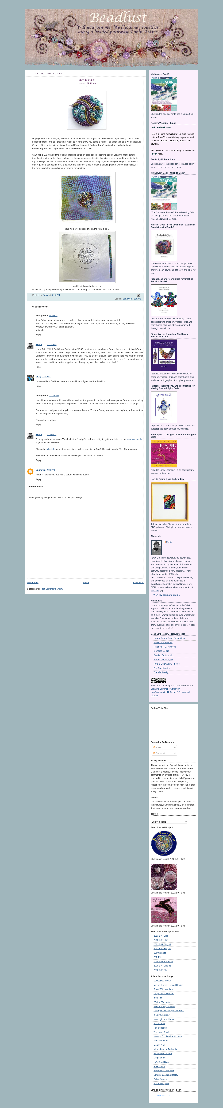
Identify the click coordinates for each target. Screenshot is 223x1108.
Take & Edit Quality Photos (167, 664)
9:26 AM (53, 315)
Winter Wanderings (163, 1002)
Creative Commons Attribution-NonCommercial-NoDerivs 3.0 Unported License (170, 692)
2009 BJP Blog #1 (162, 966)
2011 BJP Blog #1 (162, 944)
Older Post (138, 582)
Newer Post (33, 582)
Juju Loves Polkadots (164, 1070)
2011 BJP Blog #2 (162, 948)
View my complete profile (166, 595)
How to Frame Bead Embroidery (169, 638)
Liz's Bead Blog (161, 1062)
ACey (38, 376)
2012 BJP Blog (161, 940)
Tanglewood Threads (164, 993)
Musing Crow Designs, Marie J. (169, 1010)
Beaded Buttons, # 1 (164, 655)
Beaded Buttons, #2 (163, 659)
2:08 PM (51, 470)
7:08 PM (46, 376)
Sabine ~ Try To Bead (164, 1006)
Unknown (41, 470)
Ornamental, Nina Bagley (166, 1075)
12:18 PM (51, 344)
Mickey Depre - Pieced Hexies (168, 985)
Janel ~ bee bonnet (163, 1053)
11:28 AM (54, 395)
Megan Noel (160, 1045)
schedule (50, 449)
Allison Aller (159, 1023)
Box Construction (162, 668)
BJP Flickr (159, 957)
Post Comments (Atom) (52, 589)
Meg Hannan (160, 1058)
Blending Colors (161, 651)
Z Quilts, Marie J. (162, 1015)
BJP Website (160, 953)
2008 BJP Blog (161, 970)
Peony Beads (160, 1028)
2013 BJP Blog (161, 936)
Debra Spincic (160, 1079)
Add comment (35, 486)
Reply (38, 334)
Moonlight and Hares (164, 1019)
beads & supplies (135, 439)
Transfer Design (161, 672)
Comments (159, 753)
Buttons (137, 299)
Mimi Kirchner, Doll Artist (166, 1049)
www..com (163, 1095)
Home (86, 582)
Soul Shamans (161, 1041)
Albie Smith (159, 1066)
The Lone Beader (162, 1032)
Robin (39, 344)
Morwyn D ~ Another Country (168, 1036)
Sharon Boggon (161, 1083)
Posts (157, 747)
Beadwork (127, 299)
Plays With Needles (163, 989)
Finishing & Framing (163, 642)
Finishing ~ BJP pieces (165, 647)
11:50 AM (51, 434)
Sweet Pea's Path (162, 981)
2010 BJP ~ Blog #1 (163, 961)
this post (155, 590)
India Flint (158, 998)
